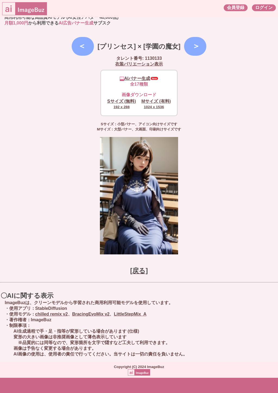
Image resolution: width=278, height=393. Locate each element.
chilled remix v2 (51, 314)
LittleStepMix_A (130, 314)
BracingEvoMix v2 (91, 314)
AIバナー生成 (135, 78)
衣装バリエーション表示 (139, 64)
